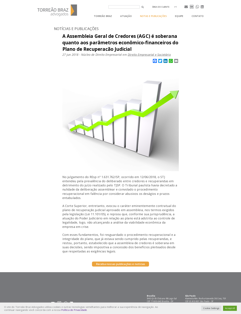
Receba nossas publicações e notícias (120, 264)
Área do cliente (160, 6)
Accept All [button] (230, 308)
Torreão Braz (103, 16)
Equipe (179, 16)
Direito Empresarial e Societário (149, 55)
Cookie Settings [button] (211, 308)
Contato (198, 16)
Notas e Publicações (153, 16)
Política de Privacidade (74, 310)
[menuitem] (176, 7)
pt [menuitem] (175, 7)
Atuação (126, 16)
